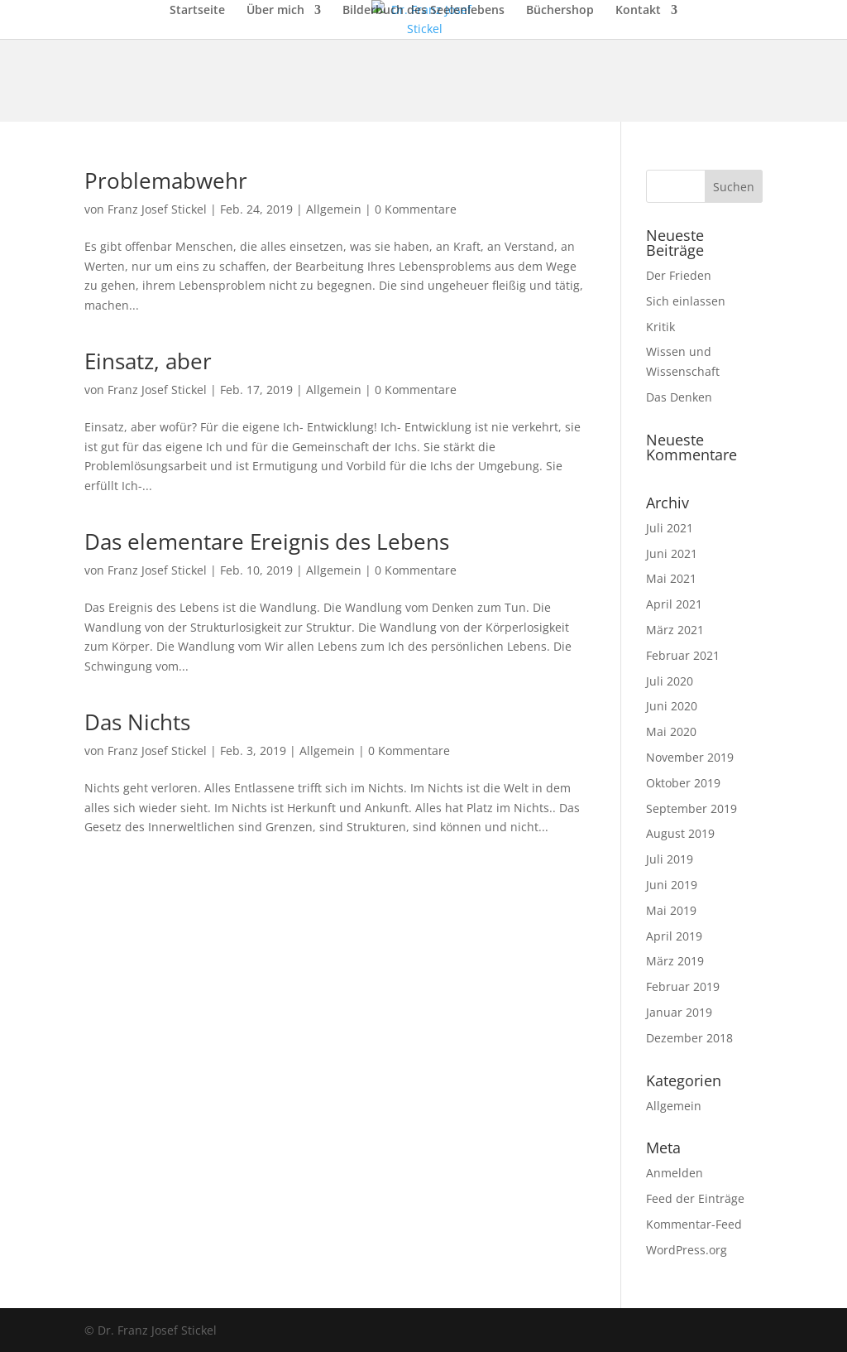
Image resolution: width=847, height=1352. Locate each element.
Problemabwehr (165, 180)
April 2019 (674, 936)
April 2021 (674, 604)
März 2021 (675, 630)
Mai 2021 (671, 578)
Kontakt (638, 10)
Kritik (660, 326)
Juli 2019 (669, 859)
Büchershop (560, 10)
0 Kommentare (416, 209)
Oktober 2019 (683, 783)
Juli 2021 (669, 528)
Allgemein (333, 209)
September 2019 (691, 808)
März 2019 (675, 961)
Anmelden (674, 1173)
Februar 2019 (683, 986)
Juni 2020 (671, 706)
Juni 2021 (671, 553)
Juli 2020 (669, 681)
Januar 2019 (679, 1012)
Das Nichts (137, 722)
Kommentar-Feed (694, 1224)
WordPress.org (686, 1250)
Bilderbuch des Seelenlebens (423, 10)
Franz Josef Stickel (157, 209)
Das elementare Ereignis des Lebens (266, 541)
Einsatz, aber (148, 361)
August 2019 (680, 833)
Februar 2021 (683, 655)
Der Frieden (678, 275)
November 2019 (690, 757)
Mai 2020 (671, 731)
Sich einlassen (685, 301)
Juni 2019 (671, 885)
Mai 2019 (671, 910)
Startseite (197, 10)
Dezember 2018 (689, 1038)
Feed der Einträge (695, 1198)
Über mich (275, 10)
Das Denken (679, 397)
